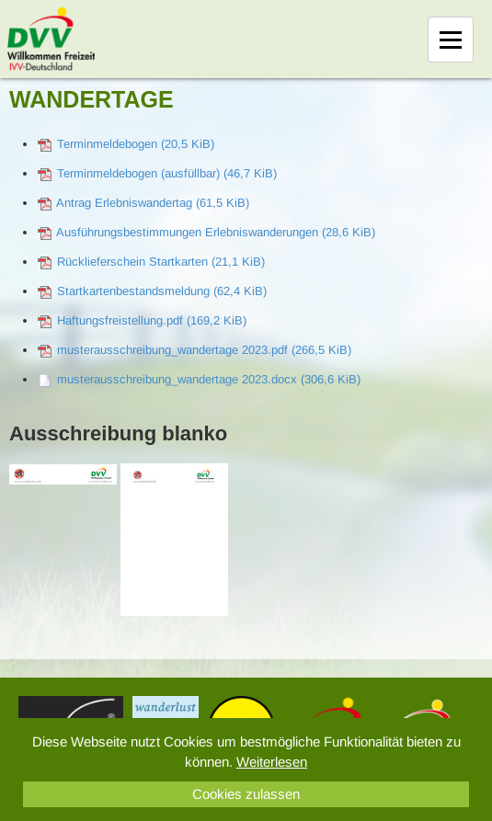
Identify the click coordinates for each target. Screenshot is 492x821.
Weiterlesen (271, 762)
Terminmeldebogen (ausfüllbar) (167, 173)
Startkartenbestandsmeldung (162, 291)
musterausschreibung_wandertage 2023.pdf (204, 350)
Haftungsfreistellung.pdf (151, 320)
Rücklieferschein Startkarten (161, 261)
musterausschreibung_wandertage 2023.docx (208, 379)
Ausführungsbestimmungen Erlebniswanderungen (215, 232)
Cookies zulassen (246, 794)
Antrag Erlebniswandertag (152, 203)
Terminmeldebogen (135, 144)
